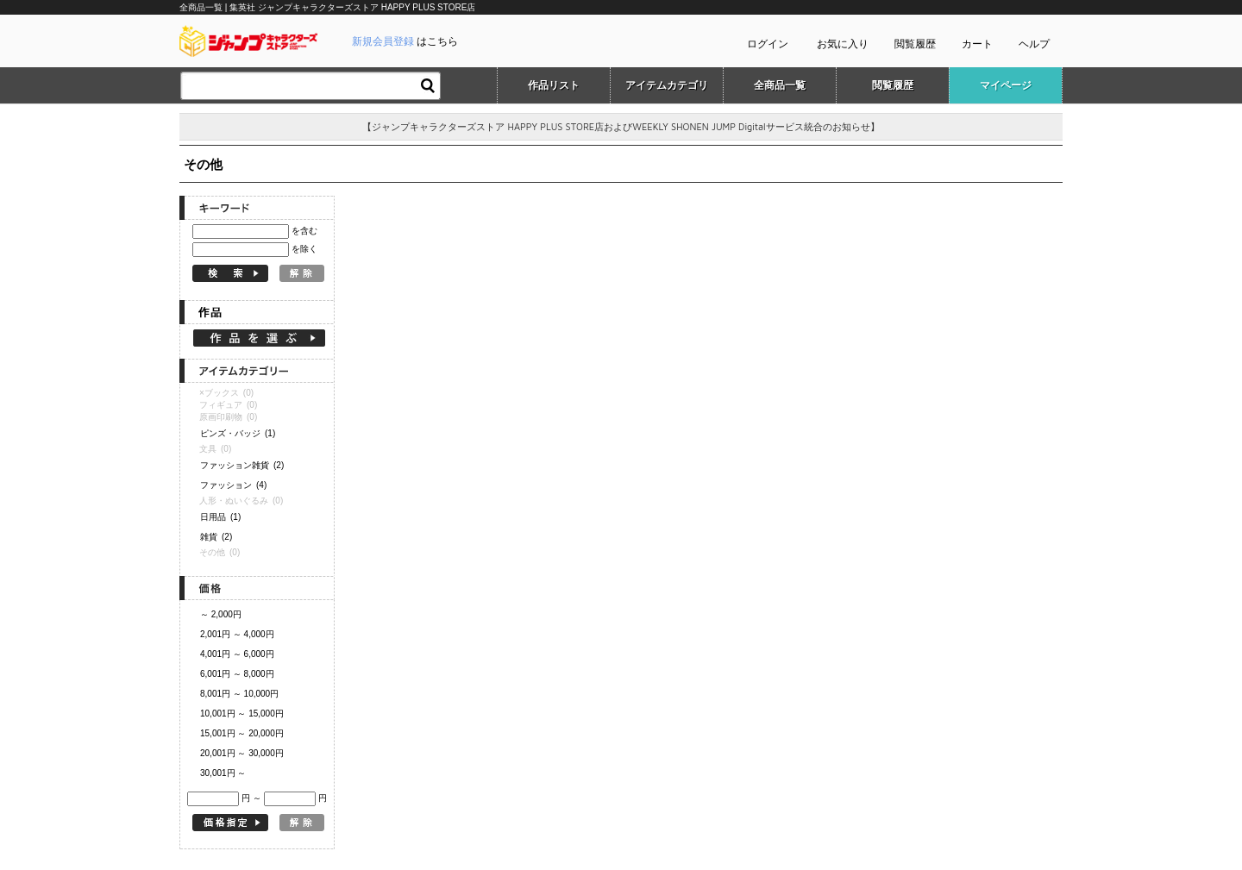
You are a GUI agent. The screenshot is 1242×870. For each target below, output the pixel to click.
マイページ (1006, 85)
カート (977, 44)
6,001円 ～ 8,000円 (237, 674)
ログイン (767, 44)
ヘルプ (1034, 44)
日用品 (220, 517)
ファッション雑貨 (242, 465)
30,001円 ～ (223, 773)
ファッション (233, 485)
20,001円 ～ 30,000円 (242, 753)
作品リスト (554, 85)
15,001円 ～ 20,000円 (242, 733)
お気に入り (843, 44)
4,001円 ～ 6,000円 (237, 654)
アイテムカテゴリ (666, 85)
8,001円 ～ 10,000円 (239, 693)
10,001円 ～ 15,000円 (242, 713)
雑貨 (216, 536)
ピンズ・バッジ (237, 433)
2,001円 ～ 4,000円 (237, 634)
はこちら (405, 41)
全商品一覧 (780, 85)
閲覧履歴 (915, 44)
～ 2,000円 (221, 614)
